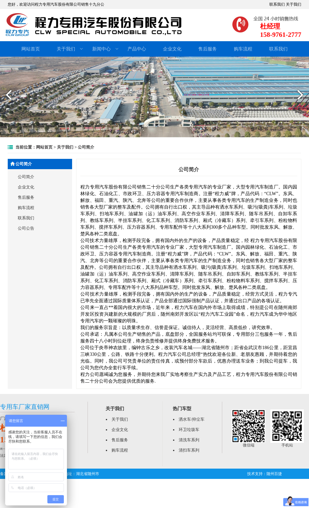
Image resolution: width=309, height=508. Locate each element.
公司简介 (86, 147)
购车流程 (243, 48)
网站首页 (30, 48)
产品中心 (136, 48)
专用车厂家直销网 (24, 406)
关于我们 (293, 4)
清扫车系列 (189, 450)
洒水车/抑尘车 (191, 419)
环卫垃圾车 (189, 429)
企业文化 (172, 48)
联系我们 (277, 4)
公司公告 (26, 228)
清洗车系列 (189, 440)
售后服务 (207, 48)
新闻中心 (105, 49)
